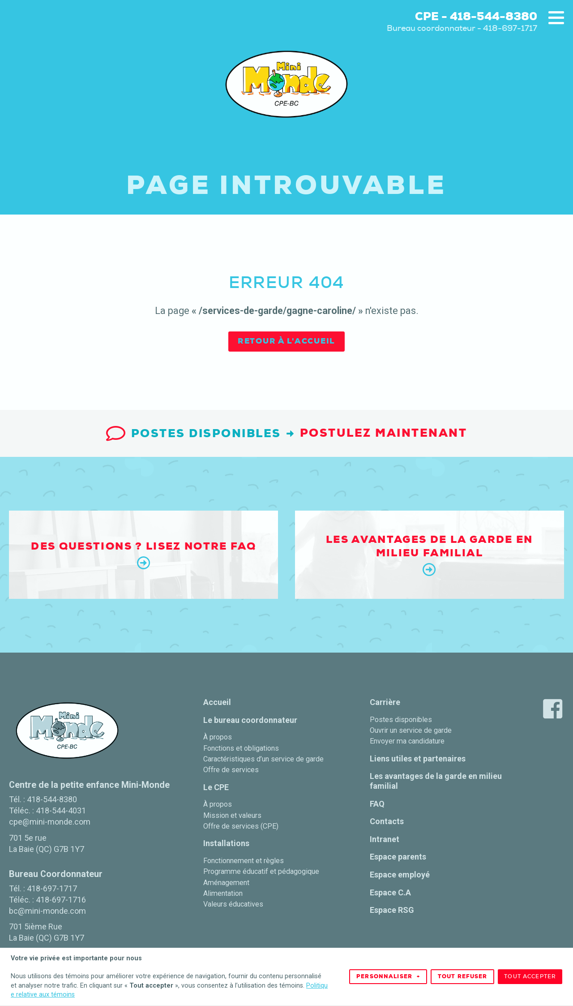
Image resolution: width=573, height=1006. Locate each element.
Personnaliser (388, 972)
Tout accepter (530, 972)
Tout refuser (462, 972)
